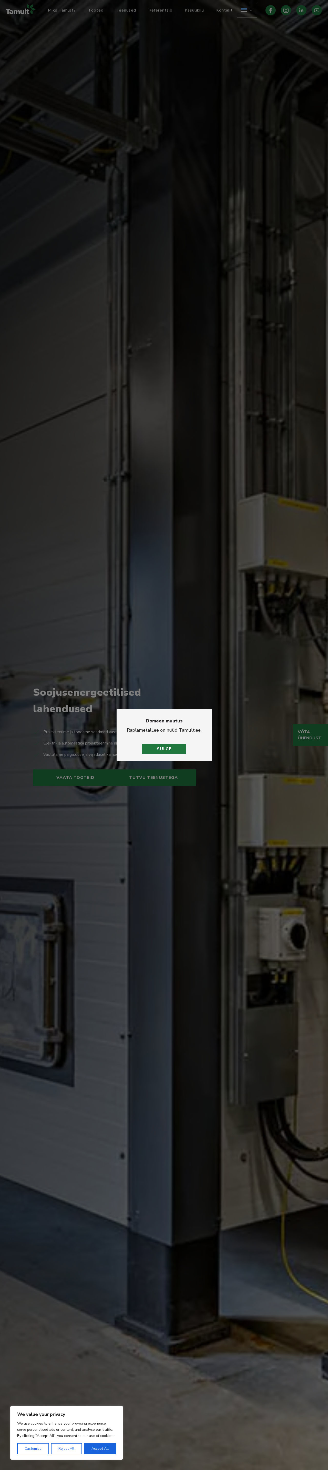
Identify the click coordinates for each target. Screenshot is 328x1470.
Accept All (100, 1448)
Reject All (66, 1448)
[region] (66, 1433)
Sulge (164, 749)
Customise (33, 1448)
